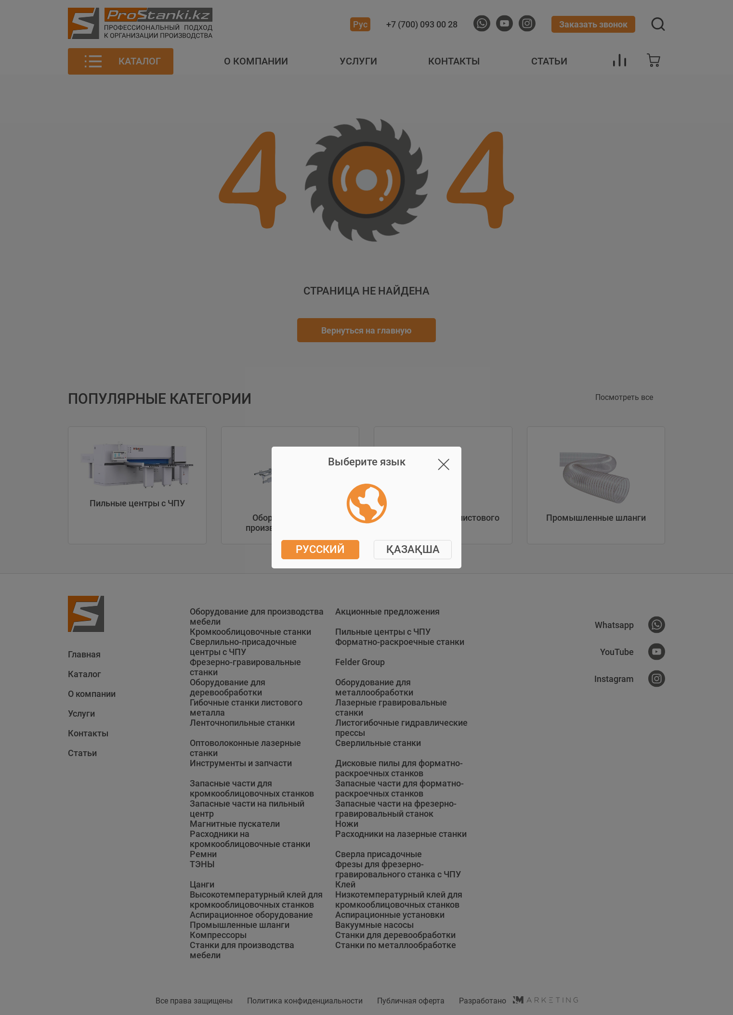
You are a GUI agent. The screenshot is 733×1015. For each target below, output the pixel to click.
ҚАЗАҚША (413, 549)
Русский (320, 549)
